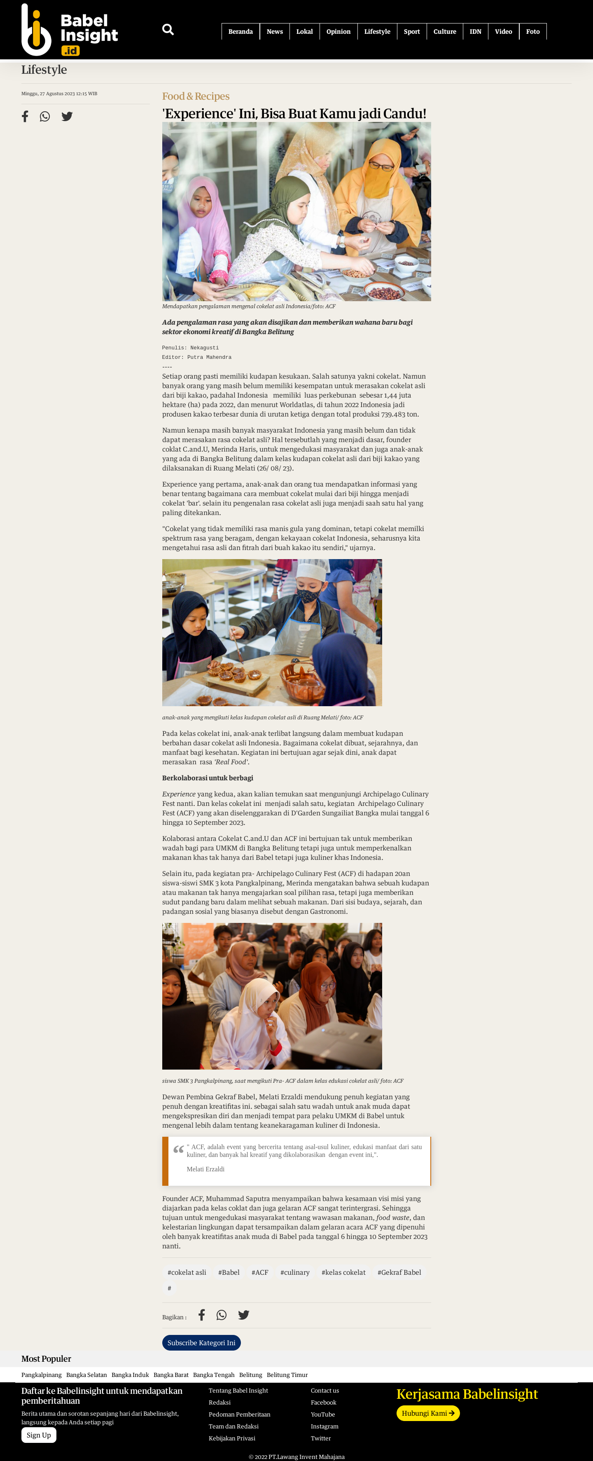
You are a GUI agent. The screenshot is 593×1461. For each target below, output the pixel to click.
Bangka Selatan (86, 1374)
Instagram (325, 1426)
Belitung (250, 1374)
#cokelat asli (187, 1272)
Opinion (339, 31)
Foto (533, 31)
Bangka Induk (130, 1374)
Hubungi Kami (428, 1413)
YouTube (323, 1414)
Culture (445, 31)
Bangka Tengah (214, 1374)
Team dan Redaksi (234, 1426)
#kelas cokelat (344, 1272)
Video (503, 31)
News (275, 31)
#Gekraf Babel (399, 1272)
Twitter (321, 1438)
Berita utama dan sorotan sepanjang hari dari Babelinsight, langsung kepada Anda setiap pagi (108, 1406)
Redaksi (220, 1402)
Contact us (325, 1390)
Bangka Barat (171, 1374)
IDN (475, 31)
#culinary (295, 1272)
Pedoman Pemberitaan (240, 1414)
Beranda (241, 31)
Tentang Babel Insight (238, 1390)
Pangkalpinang (41, 1374)
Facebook (323, 1402)
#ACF (260, 1272)
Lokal (304, 31)
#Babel (229, 1272)
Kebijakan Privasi (232, 1438)
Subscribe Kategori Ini (202, 1343)
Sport (412, 31)
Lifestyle (377, 31)
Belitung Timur (287, 1374)
